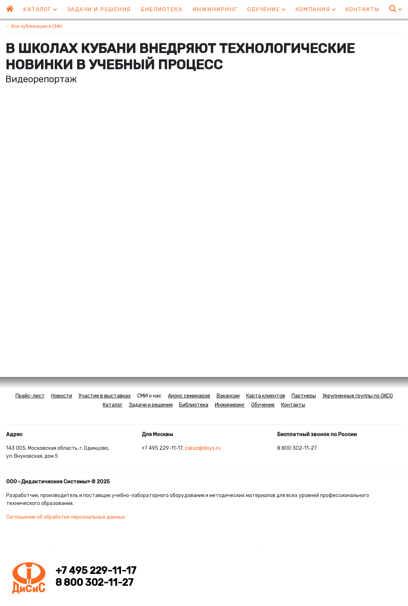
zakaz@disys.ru (203, 448)
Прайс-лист (30, 396)
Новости (61, 396)
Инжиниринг (215, 9)
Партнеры (304, 396)
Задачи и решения (99, 9)
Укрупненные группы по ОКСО (358, 396)
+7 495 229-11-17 (96, 570)
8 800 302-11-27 (94, 582)
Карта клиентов (265, 396)
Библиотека (161, 9)
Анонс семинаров (189, 396)
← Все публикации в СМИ (33, 26)
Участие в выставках (105, 396)
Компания (315, 9)
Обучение (266, 9)
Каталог (40, 9)
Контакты (362, 9)
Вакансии (228, 396)
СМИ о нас (149, 396)
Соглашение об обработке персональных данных (65, 517)
